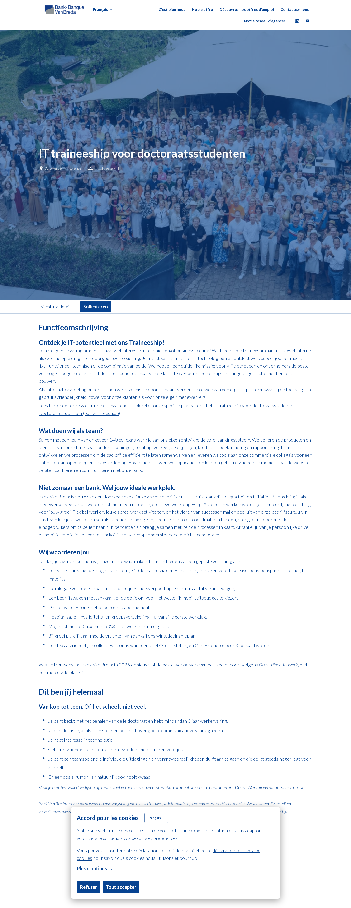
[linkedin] (297, 21)
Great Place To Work (278, 664)
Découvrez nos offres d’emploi (246, 9)
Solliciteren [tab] (95, 306)
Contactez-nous (294, 9)
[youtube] (307, 21)
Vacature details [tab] (57, 306)
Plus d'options (94, 868)
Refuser (88, 887)
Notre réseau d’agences (265, 21)
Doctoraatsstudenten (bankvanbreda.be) (79, 413)
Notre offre (202, 9)
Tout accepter (121, 887)
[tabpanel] (175, 612)
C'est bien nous (172, 9)
